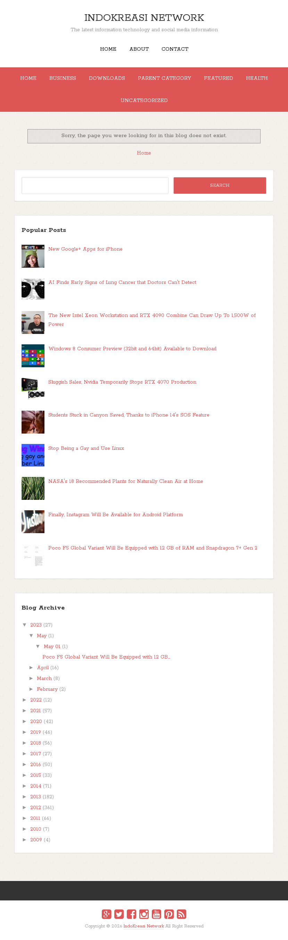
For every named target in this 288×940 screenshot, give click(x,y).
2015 (35, 775)
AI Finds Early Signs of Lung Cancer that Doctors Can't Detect (122, 282)
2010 (35, 829)
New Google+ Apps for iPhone (85, 249)
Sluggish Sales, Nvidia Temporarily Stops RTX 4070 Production (122, 382)
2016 (35, 765)
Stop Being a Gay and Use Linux (86, 448)
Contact (175, 49)
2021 (35, 711)
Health (257, 78)
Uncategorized (144, 101)
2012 (35, 808)
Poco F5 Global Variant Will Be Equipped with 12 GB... (106, 657)
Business (62, 78)
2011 (35, 818)
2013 (35, 797)
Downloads (107, 78)
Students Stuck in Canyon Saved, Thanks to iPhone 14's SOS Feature (128, 415)
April (43, 668)
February (47, 689)
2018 (35, 743)
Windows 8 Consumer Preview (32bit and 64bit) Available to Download (132, 349)
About (139, 49)
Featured (218, 78)
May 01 (52, 647)
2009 (36, 840)
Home (108, 49)
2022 (36, 700)
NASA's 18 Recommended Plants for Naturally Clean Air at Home (125, 481)
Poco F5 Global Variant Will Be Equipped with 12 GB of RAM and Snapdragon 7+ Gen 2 (152, 548)
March (44, 678)
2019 (35, 732)
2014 (35, 786)
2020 (36, 722)
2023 (36, 625)
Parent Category (164, 78)
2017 (35, 754)
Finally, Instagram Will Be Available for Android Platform (115, 515)
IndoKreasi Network (144, 18)
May (42, 636)
